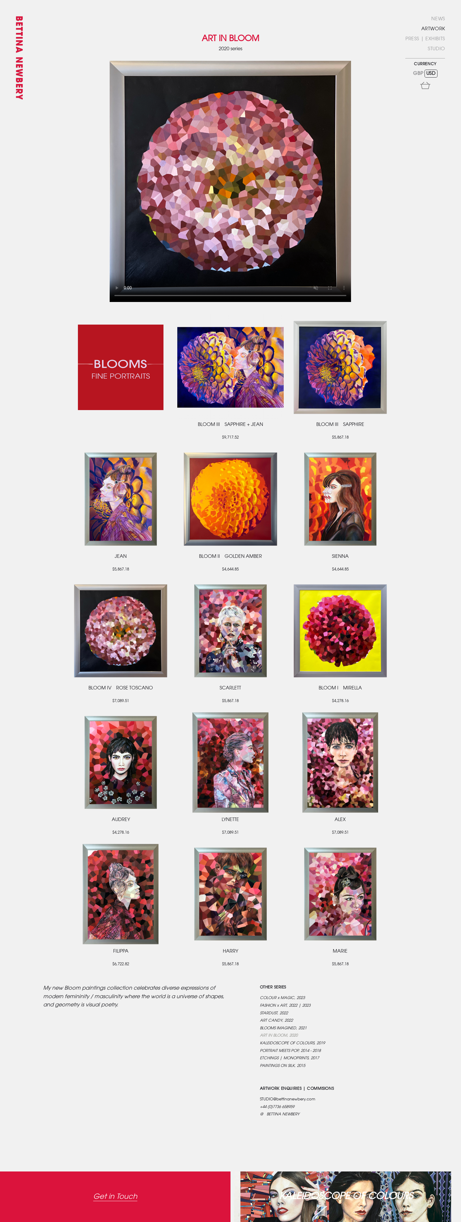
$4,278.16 (340, 701)
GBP (418, 73)
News (438, 19)
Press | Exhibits (425, 39)
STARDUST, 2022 (274, 1013)
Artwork (433, 29)
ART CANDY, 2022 (276, 1021)
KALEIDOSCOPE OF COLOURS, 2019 (292, 1043)
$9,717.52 (230, 437)
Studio (436, 49)
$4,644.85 (230, 569)
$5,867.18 (340, 437)
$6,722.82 (120, 964)
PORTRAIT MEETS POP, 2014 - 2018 (290, 1051)
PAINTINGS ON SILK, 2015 (282, 1066)
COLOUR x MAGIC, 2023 (282, 998)
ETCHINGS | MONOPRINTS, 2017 (289, 1058)
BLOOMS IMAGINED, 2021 (283, 1028)
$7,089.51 (120, 701)
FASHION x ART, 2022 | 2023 (285, 1006)
